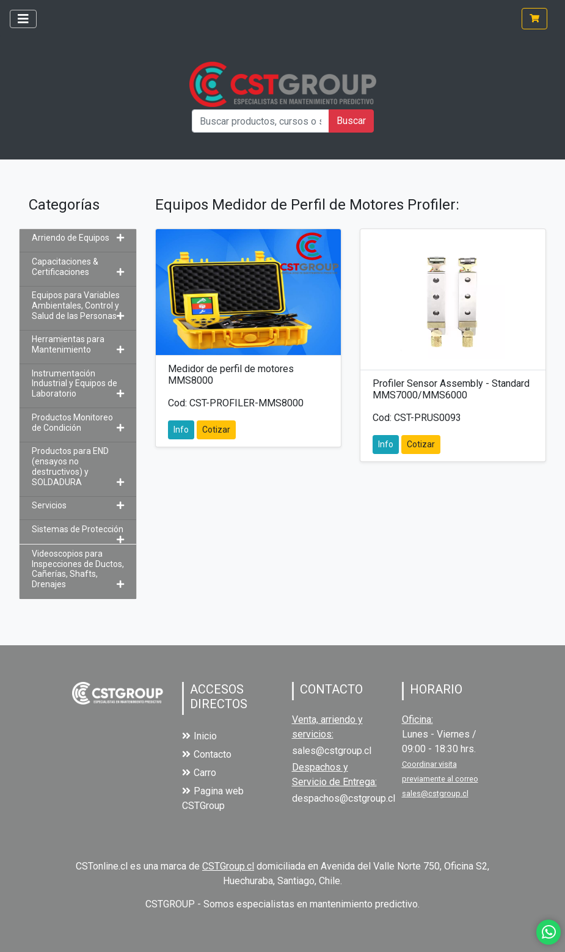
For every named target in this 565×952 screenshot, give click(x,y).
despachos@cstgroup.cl (343, 798)
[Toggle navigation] (23, 19)
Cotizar (216, 429)
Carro (199, 772)
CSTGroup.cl (228, 866)
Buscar (351, 120)
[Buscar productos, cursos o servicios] (260, 121)
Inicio (199, 736)
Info (181, 429)
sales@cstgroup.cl (331, 750)
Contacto (206, 754)
